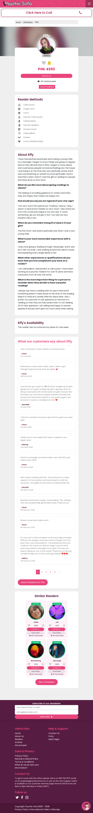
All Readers (28, 22)
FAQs (51, 736)
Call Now (46, 76)
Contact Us (54, 733)
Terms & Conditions (24, 761)
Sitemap (56, 809)
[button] (46, 12)
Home (18, 22)
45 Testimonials (46, 81)
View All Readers (46, 682)
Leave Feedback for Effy (33, 582)
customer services (40, 783)
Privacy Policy (21, 755)
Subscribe (46, 716)
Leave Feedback (47, 87)
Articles (18, 742)
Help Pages (53, 739)
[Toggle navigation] (89, 3)
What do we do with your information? (27, 766)
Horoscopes (21, 745)
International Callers (40, 809)
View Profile (35, 633)
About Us (19, 736)
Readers (19, 739)
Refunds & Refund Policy (26, 758)
